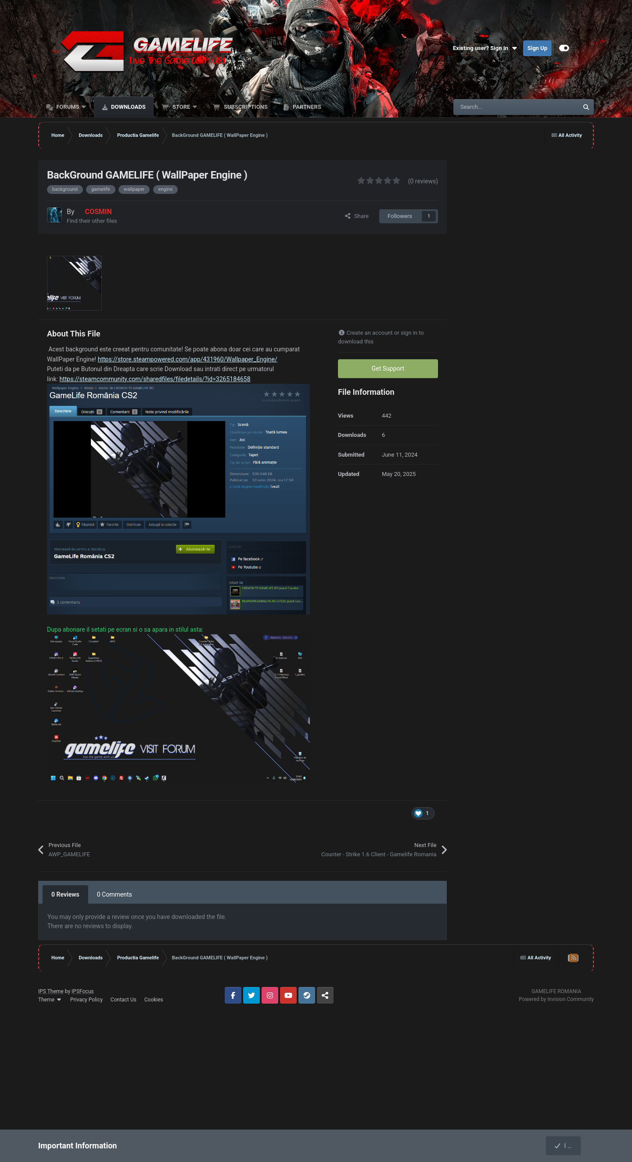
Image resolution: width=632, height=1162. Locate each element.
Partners (306, 107)
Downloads (128, 107)
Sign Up (537, 48)
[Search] (497, 107)
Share (356, 216)
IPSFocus (82, 991)
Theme (50, 1000)
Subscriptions (245, 107)
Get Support (388, 368)
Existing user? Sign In (486, 48)
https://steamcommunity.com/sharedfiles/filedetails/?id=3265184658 (155, 379)
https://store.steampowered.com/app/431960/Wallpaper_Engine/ (187, 359)
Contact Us (123, 1000)
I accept (568, 1145)
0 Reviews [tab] (65, 894)
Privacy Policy (86, 1000)
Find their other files (92, 221)
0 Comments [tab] (114, 894)
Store (181, 107)
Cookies (153, 1000)
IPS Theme (51, 991)
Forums (68, 107)
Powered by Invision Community (556, 999)
